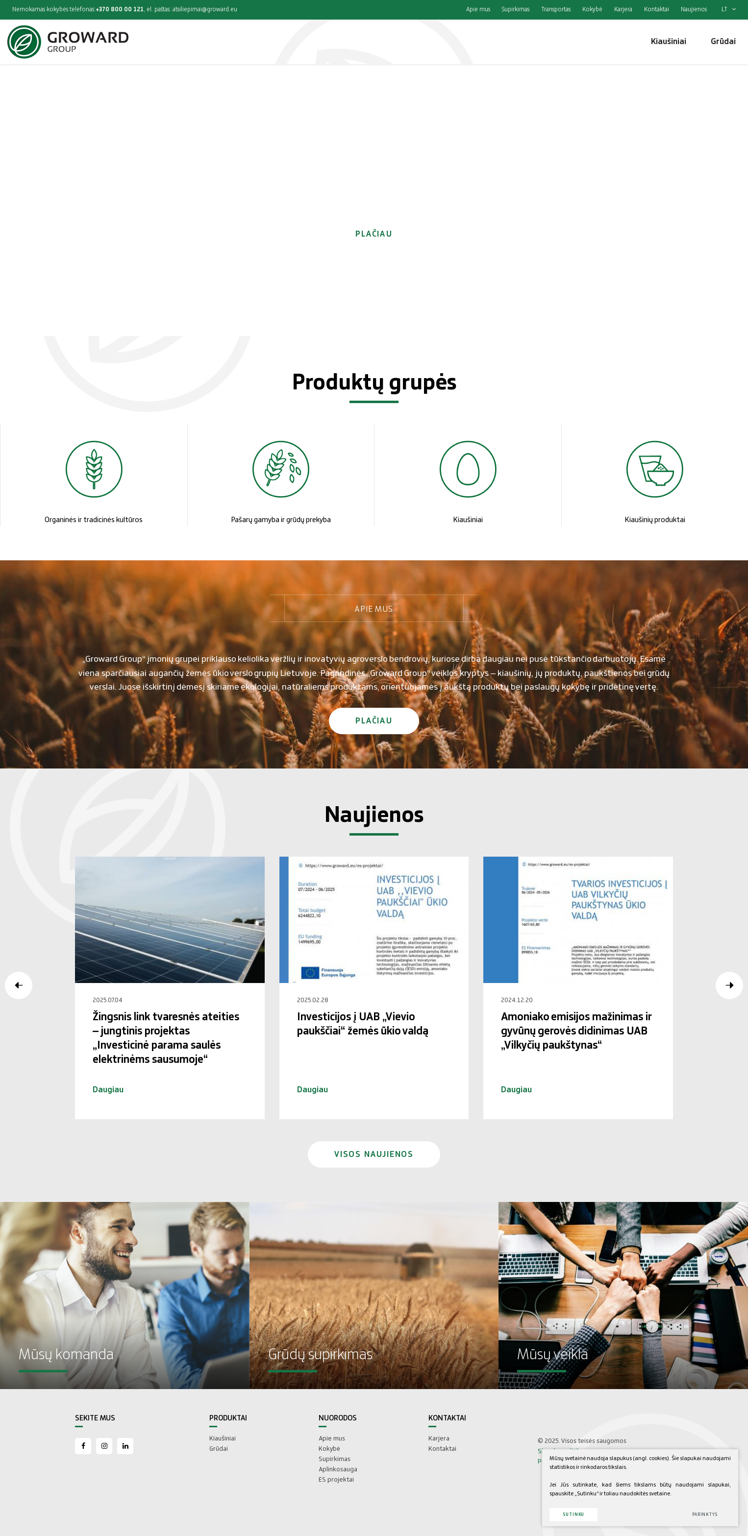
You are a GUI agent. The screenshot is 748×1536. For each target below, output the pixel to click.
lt (729, 9)
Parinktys (705, 1514)
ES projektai (336, 1479)
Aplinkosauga (338, 1469)
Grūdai (218, 1448)
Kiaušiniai (222, 1438)
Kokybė (592, 9)
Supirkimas (515, 9)
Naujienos (694, 9)
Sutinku (573, 1514)
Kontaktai (656, 9)
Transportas (556, 9)
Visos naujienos (374, 1154)
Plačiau (374, 234)
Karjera (623, 9)
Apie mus (478, 9)
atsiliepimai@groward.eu (205, 9)
